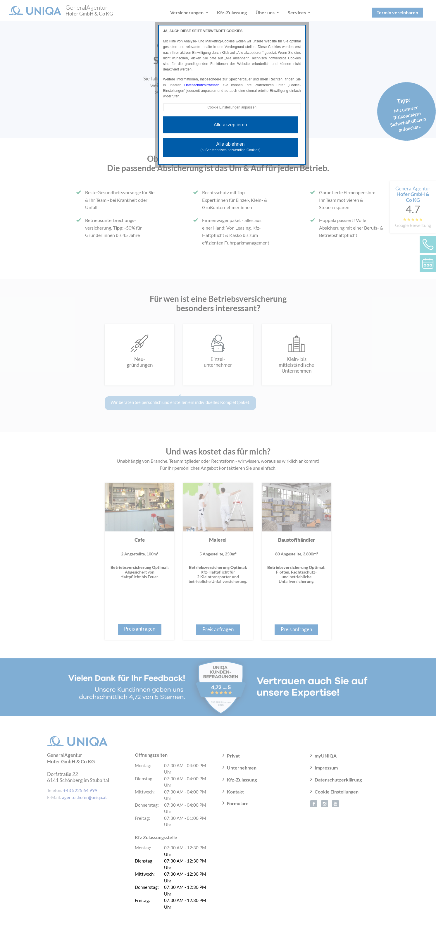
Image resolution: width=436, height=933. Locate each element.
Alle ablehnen (231, 147)
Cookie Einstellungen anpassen (231, 107)
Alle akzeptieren (230, 124)
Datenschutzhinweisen (201, 85)
